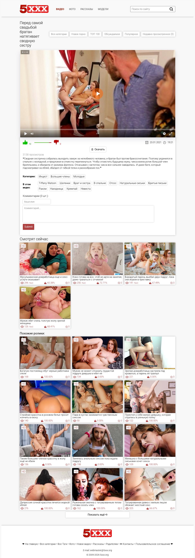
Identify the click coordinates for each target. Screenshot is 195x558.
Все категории (59, 34)
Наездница (56, 188)
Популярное (131, 34)
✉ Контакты (126, 544)
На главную (31, 544)
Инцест (43, 176)
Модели (103, 9)
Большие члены (60, 176)
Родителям (112, 544)
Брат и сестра (82, 183)
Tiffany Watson (47, 183)
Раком (43, 188)
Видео (60, 9)
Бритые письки (157, 183)
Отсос (112, 183)
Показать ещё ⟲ (97, 514)
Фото (72, 9)
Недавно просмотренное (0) (158, 34)
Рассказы (86, 9)
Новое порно (78, 34)
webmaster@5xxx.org (101, 550)
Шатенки (65, 183)
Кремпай (72, 188)
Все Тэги (62, 544)
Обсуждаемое (112, 34)
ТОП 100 (95, 34)
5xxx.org (104, 554)
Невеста (86, 188)
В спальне (100, 183)
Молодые (78, 176)
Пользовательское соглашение (153, 544)
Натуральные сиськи (132, 183)
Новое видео (84, 544)
